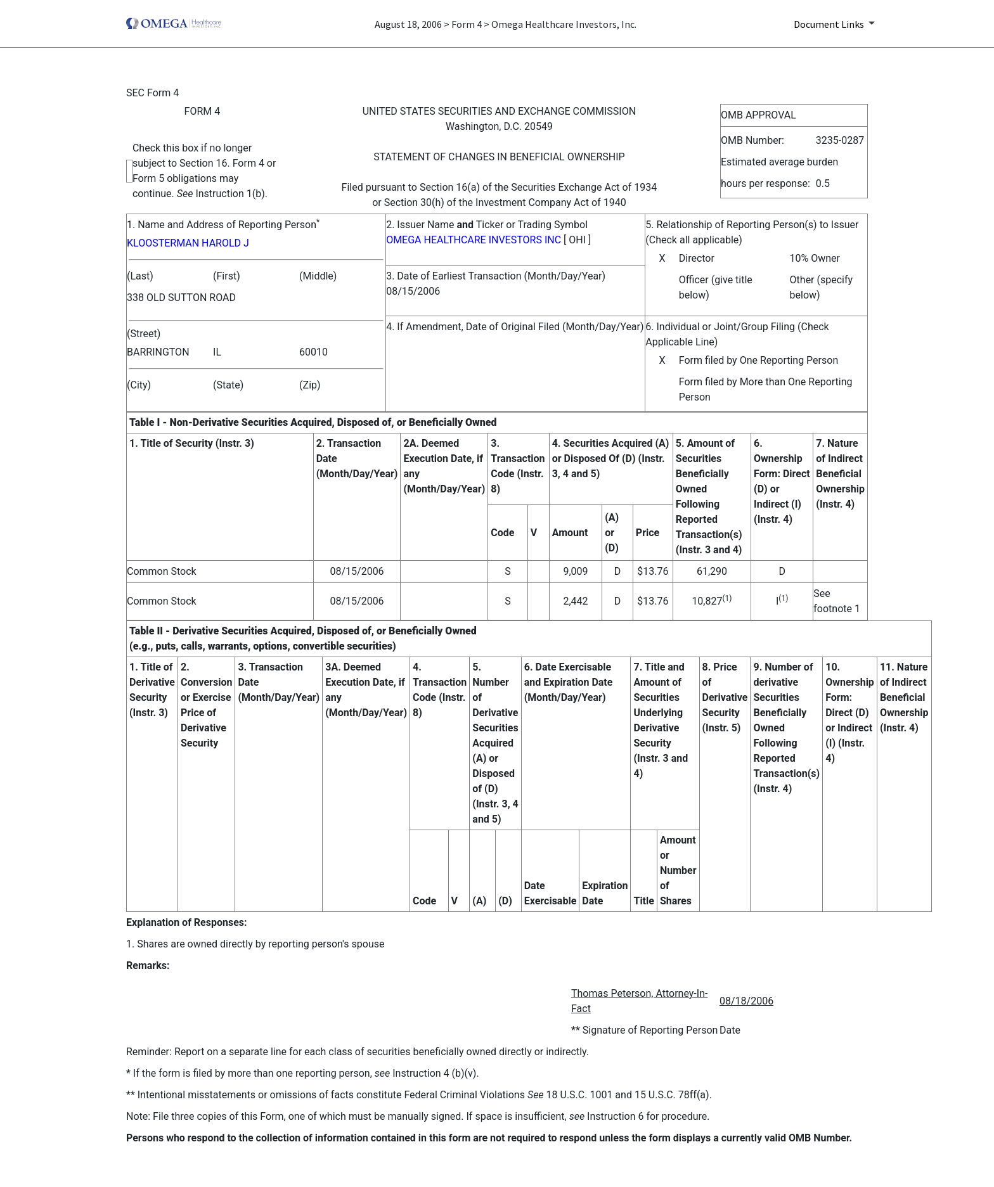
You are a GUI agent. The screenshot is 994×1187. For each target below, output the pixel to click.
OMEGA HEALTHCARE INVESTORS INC (473, 240)
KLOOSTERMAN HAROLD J (188, 243)
